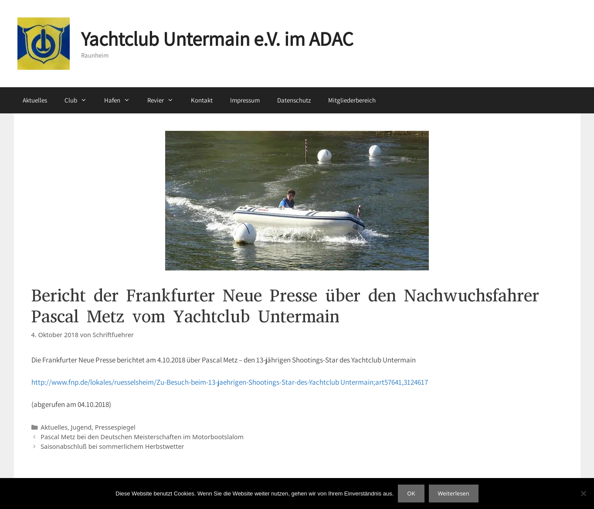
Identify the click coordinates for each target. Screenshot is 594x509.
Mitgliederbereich (352, 100)
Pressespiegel (115, 427)
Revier (164, 100)
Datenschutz (294, 100)
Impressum (245, 100)
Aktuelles (35, 100)
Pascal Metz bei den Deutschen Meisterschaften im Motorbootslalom (142, 437)
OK (411, 493)
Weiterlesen (453, 493)
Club (79, 100)
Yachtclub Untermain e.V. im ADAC (217, 38)
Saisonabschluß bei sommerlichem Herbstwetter (112, 446)
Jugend (81, 427)
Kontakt (202, 100)
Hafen (121, 100)
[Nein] (583, 493)
